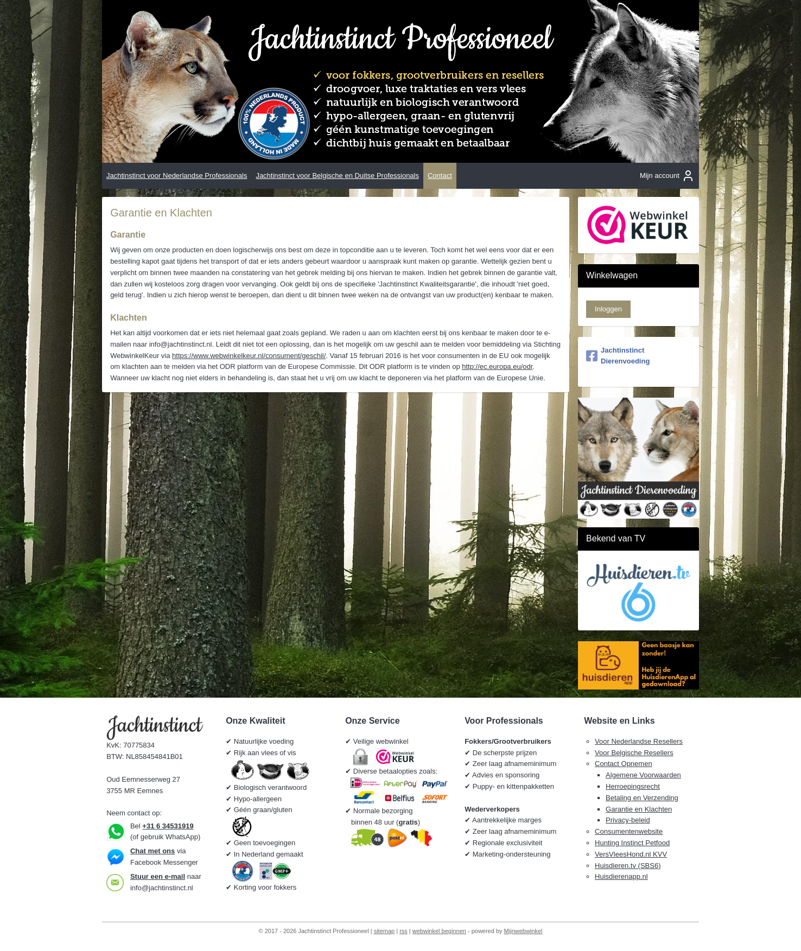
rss (403, 931)
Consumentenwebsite (629, 831)
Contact (440, 175)
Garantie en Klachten (639, 809)
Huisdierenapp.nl (621, 876)
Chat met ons (152, 851)
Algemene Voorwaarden (643, 775)
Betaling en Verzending (642, 798)
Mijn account (667, 175)
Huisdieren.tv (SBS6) (627, 865)
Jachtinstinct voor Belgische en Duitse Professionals (337, 175)
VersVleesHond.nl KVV (631, 854)
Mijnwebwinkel (523, 931)
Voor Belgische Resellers (634, 753)
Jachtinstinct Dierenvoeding (618, 356)
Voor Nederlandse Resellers (639, 741)
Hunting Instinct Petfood (632, 843)
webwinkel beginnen (439, 931)
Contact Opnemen (623, 763)
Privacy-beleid (628, 820)
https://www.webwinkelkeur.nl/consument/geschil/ (249, 356)
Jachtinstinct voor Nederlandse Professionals (176, 175)
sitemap (384, 931)
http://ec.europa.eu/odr (497, 366)
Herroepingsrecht (633, 786)
